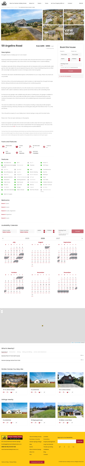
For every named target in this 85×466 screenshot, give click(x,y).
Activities (46, 436)
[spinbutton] (65, 60)
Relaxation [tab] (12, 352)
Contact (70, 3)
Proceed (71, 71)
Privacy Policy (12, 462)
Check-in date (6, 230)
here (14, 126)
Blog (45, 452)
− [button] (1, 312)
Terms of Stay (5, 462)
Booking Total (64, 63)
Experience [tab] (4, 352)
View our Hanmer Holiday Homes (9, 7)
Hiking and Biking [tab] (27, 352)
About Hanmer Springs (35, 449)
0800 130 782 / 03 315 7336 (8, 447)
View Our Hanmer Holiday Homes (18, 3)
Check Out (73, 51)
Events (39, 3)
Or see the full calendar (65, 76)
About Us (31, 3)
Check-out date (24, 230)
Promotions (46, 439)
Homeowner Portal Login (37, 462)
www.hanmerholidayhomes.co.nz (9, 449)
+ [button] (1, 310)
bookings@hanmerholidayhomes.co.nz (11, 444)
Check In (62, 51)
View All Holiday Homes (35, 436)
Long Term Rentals (48, 444)
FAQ (31, 454)
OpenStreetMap (77, 342)
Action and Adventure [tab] (40, 352)
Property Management (49, 441)
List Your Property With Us (57, 3)
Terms (46, 3)
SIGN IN (81, 3)
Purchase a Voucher (35, 439)
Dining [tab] (19, 352)
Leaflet (72, 342)
